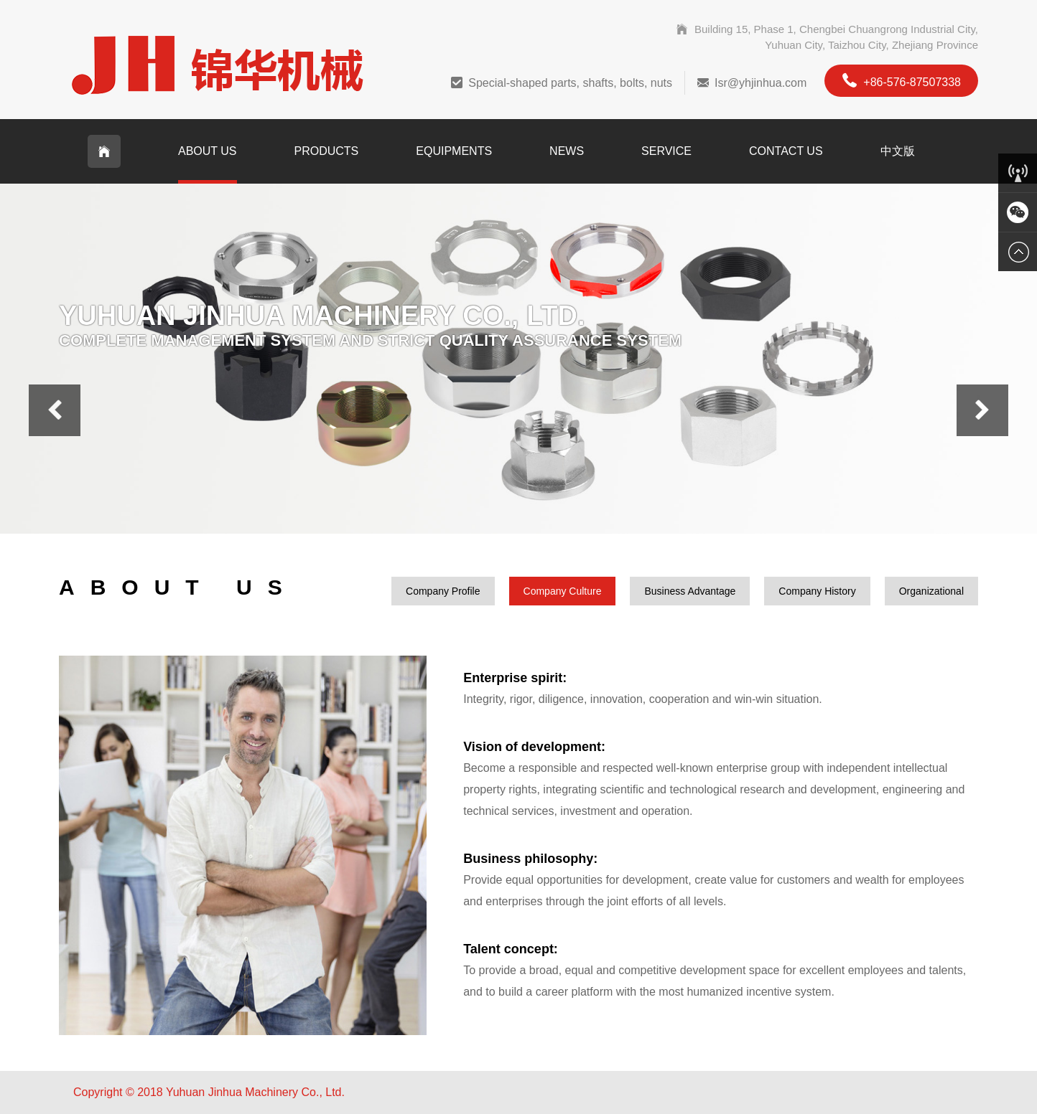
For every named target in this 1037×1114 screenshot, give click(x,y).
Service (666, 151)
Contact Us (786, 151)
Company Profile (443, 591)
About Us (207, 151)
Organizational (931, 591)
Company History (816, 591)
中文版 (897, 151)
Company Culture (563, 591)
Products (326, 151)
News (566, 151)
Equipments (454, 151)
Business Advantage (689, 591)
